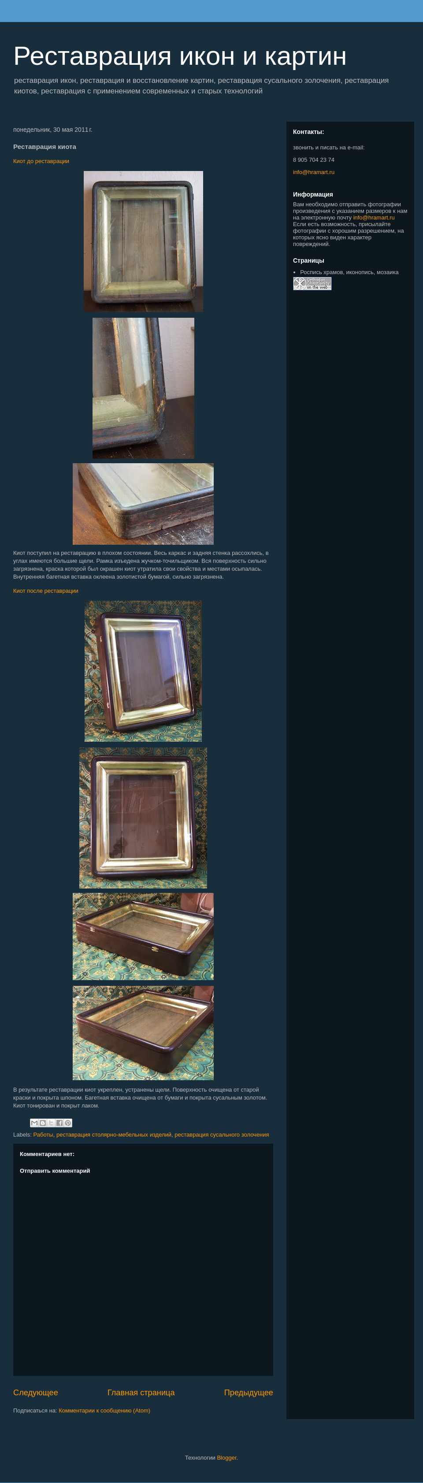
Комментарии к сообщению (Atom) (104, 1410)
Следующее (35, 1392)
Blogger (226, 1457)
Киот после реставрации (45, 590)
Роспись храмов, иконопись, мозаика (349, 272)
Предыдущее (248, 1392)
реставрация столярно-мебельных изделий (113, 1134)
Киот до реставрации (41, 161)
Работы (43, 1134)
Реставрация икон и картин (180, 56)
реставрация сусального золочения (221, 1134)
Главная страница (141, 1392)
